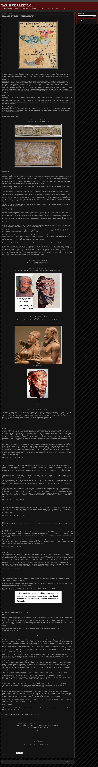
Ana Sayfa (38, 761)
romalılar (41, 754)
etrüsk (14, 754)
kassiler (19, 754)
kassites (22, 754)
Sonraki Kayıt (5, 761)
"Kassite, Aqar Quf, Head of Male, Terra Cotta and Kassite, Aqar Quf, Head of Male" (38, 320)
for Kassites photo (37, 318)
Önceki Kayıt (70, 761)
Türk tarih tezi (50, 754)
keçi (25, 754)
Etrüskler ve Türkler (38, 741)
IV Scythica (52, 745)
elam (8, 754)
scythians (45, 754)
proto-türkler (34, 754)
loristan (28, 754)
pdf (30, 754)
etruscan (11, 754)
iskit (17, 754)
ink (14, 590)
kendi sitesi (57, 270)
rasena (38, 754)
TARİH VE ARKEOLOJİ (17, 5)
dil (6, 754)
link (23, 422)
